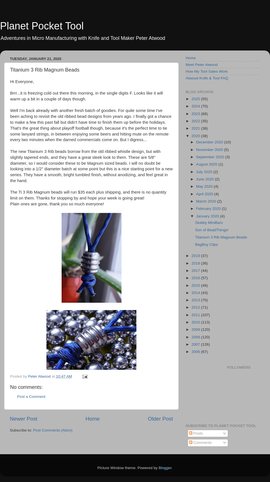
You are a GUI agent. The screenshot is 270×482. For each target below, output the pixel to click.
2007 (196, 344)
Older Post (160, 419)
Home (93, 419)
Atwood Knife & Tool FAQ (207, 78)
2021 (196, 128)
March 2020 (206, 201)
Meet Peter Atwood (202, 65)
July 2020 (204, 172)
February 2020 (209, 208)
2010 (196, 322)
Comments (200, 442)
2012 (196, 307)
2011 (196, 315)
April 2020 (205, 194)
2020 (196, 136)
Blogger (165, 468)
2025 (196, 99)
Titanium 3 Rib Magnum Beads (221, 237)
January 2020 (208, 216)
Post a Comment (31, 396)
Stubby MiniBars (209, 223)
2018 (196, 263)
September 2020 (210, 157)
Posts (196, 433)
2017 (196, 270)
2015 (196, 285)
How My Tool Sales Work (207, 71)
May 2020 (205, 186)
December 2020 (210, 142)
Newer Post (23, 419)
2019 (196, 256)
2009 (196, 329)
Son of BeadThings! (212, 230)
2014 (196, 293)
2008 (196, 337)
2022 (196, 121)
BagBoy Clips (206, 244)
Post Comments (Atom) (53, 430)
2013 (196, 300)
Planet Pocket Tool (42, 26)
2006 (196, 352)
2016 (196, 278)
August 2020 (207, 164)
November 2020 (210, 150)
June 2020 (205, 179)
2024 (196, 106)
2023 (196, 114)
